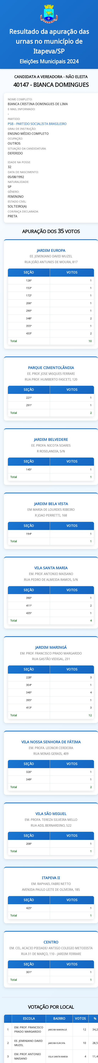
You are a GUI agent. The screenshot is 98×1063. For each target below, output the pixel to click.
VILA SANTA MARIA (51, 573)
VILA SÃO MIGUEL (51, 819)
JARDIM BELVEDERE (51, 445)
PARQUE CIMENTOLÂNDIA (51, 373)
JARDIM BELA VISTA (51, 509)
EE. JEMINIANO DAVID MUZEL (28, 1043)
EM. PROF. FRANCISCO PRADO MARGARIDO (28, 1029)
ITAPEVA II (51, 883)
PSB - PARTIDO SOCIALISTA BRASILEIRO (37, 124)
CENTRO (51, 948)
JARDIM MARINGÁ (51, 653)
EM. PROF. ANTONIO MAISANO (27, 1056)
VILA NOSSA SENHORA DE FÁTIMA (51, 747)
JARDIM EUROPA (51, 256)
